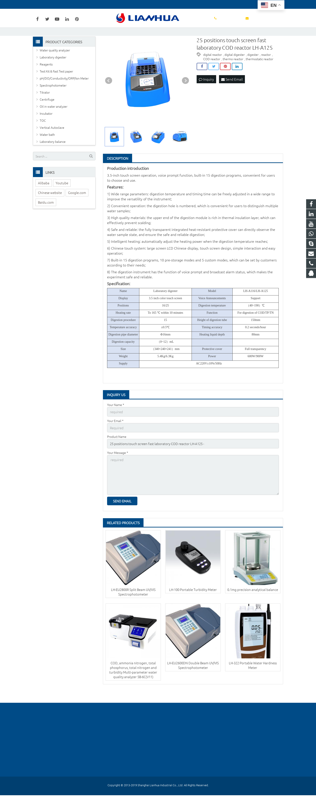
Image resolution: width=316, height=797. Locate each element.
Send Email (232, 94)
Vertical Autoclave (52, 143)
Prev (108, 96)
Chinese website (50, 208)
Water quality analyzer (55, 66)
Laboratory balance (53, 157)
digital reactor (212, 70)
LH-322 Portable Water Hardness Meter (253, 676)
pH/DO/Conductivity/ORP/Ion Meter (64, 94)
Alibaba (43, 198)
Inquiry (206, 94)
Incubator (46, 129)
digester (253, 70)
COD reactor (211, 74)
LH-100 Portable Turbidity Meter (193, 600)
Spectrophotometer (53, 101)
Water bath (47, 150)
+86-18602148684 (48, 4)
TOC (43, 136)
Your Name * (115, 420)
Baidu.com (46, 218)
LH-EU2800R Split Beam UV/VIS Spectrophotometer (133, 602)
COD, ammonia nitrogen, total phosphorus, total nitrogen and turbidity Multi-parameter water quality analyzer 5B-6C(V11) (133, 680)
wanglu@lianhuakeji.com (85, 4)
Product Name (116, 451)
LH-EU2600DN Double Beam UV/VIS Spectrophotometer (193, 676)
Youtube (62, 198)
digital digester (234, 70)
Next (185, 96)
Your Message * (117, 466)
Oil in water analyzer (53, 122)
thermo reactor (233, 74)
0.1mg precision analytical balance (252, 600)
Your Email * (115, 436)
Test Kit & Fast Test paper (56, 87)
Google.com (77, 208)
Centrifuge (47, 115)
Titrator (45, 108)
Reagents (46, 80)
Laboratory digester (53, 73)
